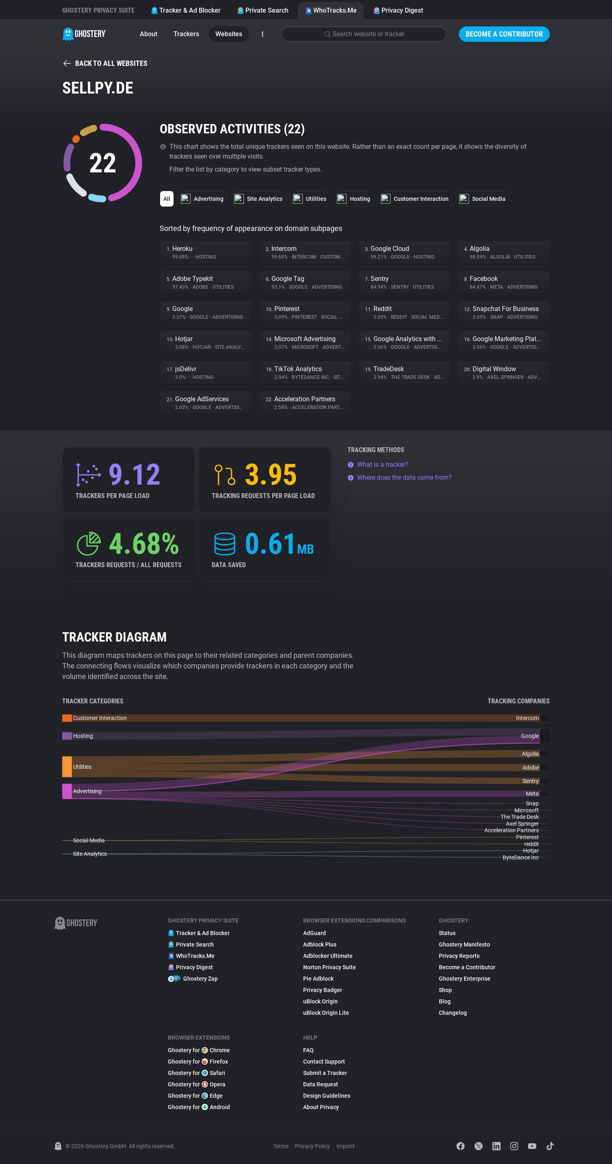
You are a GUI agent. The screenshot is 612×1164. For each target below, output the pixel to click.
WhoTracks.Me (331, 10)
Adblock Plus (319, 944)
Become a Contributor (504, 34)
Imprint (345, 1146)
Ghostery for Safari (196, 1073)
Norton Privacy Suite (329, 967)
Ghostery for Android (199, 1107)
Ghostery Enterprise (464, 978)
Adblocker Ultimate (328, 956)
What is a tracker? (377, 464)
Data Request (320, 1084)
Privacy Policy (312, 1146)
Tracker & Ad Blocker (186, 10)
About (148, 34)
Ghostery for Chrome (199, 1050)
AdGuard (314, 933)
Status (447, 933)
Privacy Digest (398, 10)
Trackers (186, 34)
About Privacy (321, 1107)
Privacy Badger (322, 990)
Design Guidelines (326, 1095)
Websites (228, 34)
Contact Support (324, 1061)
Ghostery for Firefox (198, 1061)
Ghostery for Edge (195, 1095)
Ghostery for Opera (197, 1084)
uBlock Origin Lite (326, 1013)
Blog (445, 1001)
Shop (445, 990)
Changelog (453, 1013)
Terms (281, 1146)
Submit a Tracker (325, 1073)
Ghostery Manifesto (464, 944)
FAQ (308, 1050)
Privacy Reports (459, 956)
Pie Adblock (318, 978)
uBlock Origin (320, 1001)
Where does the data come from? (399, 477)
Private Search (263, 10)
